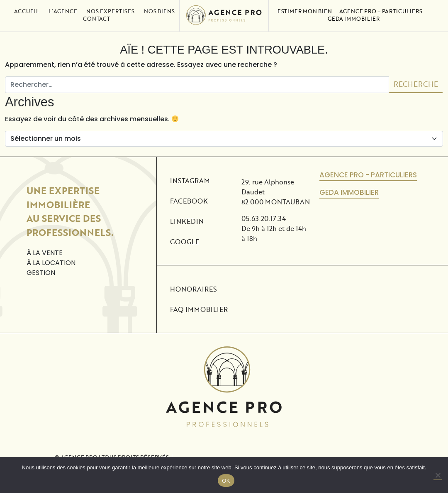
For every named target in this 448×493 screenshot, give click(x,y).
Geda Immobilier (354, 14)
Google (184, 241)
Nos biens (159, 7)
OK (226, 481)
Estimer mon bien (305, 7)
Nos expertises (110, 7)
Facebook (187, 201)
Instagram (187, 180)
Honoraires (193, 289)
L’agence (63, 7)
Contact (96, 14)
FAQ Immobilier (199, 309)
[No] (437, 475)
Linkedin (187, 221)
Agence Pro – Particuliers (380, 7)
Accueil (26, 7)
